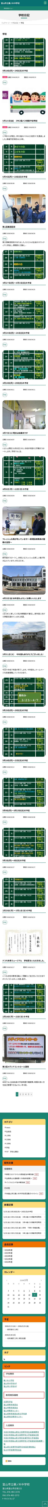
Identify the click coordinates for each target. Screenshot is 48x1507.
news (8, 1127)
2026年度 (8, 1250)
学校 (8, 1147)
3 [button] (23, 1094)
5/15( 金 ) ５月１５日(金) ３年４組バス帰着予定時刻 (22, 1222)
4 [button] (25, 1094)
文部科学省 (8, 1401)
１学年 (8, 1135)
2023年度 (8, 1259)
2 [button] (20, 1094)
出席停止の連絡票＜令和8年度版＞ (21, 1178)
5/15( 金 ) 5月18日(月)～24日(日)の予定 (18, 1211)
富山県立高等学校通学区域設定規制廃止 (20, 1447)
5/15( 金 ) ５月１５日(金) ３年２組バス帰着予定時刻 (22, 1217)
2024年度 (8, 1256)
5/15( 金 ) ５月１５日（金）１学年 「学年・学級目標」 (22, 1228)
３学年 (8, 1143)
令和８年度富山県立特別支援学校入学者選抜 (21, 1438)
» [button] (31, 1094)
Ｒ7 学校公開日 (12, 1151)
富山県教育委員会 (11, 1404)
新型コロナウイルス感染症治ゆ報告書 (22, 1174)
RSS (9, 1461)
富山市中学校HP (10, 1383)
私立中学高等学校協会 (12, 1450)
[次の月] (41, 1280)
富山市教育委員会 (11, 1407)
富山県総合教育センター (13, 1416)
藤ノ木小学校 (9, 1380)
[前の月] (6, 1280)
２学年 (8, 1139)
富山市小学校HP (10, 1386)
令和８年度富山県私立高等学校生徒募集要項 (21, 1432)
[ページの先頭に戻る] (45, 1504)
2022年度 (8, 1262)
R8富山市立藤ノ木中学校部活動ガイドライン (24, 1193)
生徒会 (8, 1131)
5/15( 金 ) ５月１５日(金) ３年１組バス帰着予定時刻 (22, 1233)
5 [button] (28, 1094)
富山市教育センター (11, 1410)
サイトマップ (9, 1498)
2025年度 (8, 1253)
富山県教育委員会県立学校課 (15, 1413)
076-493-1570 (13, 1491)
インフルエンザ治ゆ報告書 (18, 1182)
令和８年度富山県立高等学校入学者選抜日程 (21, 1435)
